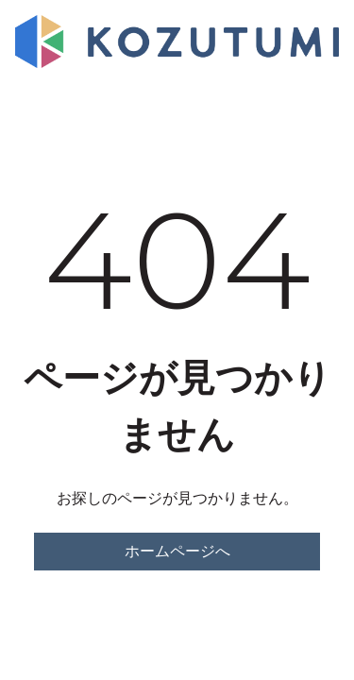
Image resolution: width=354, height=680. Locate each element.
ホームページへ (177, 551)
